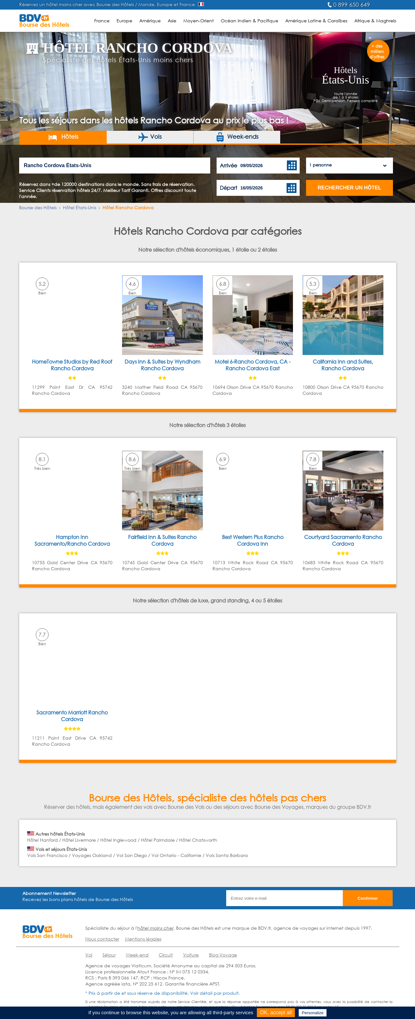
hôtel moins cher (155, 928)
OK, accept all (276, 1012)
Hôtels (63, 137)
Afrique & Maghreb (375, 21)
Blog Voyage (223, 955)
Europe (124, 21)
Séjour (109, 955)
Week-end (137, 955)
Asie (172, 21)
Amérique (150, 21)
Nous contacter (102, 939)
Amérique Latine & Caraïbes (316, 21)
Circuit (166, 955)
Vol (88, 955)
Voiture (191, 955)
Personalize (313, 1012)
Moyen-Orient (198, 21)
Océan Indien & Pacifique (249, 21)
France (102, 21)
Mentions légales (143, 939)
